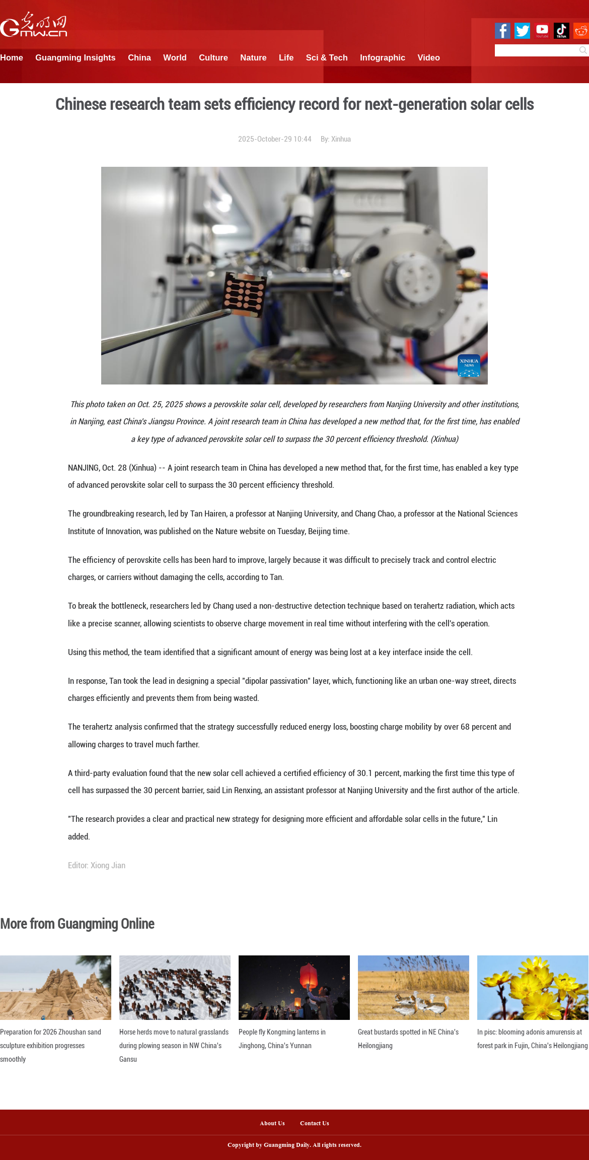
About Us (272, 1123)
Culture (213, 57)
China (139, 57)
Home (11, 57)
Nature (253, 57)
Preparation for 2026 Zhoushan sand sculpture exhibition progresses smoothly (50, 1045)
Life (286, 57)
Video (429, 57)
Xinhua (341, 139)
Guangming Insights (75, 57)
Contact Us (318, 1123)
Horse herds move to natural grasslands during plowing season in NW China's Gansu (174, 1045)
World (174, 57)
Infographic (382, 57)
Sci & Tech (327, 57)
